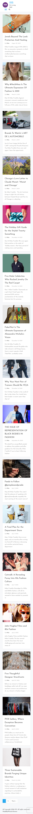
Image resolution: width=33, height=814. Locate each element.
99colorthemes (12, 811)
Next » (14, 801)
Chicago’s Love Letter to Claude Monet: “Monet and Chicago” (16, 182)
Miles (8, 43)
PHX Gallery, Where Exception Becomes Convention (14, 722)
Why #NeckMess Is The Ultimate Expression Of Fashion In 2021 (16, 87)
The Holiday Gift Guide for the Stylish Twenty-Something (16, 230)
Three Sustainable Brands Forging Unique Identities (15, 773)
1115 (11, 2)
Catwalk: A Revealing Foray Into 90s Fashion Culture (15, 578)
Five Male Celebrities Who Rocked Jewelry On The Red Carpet (16, 279)
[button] (9, 9)
